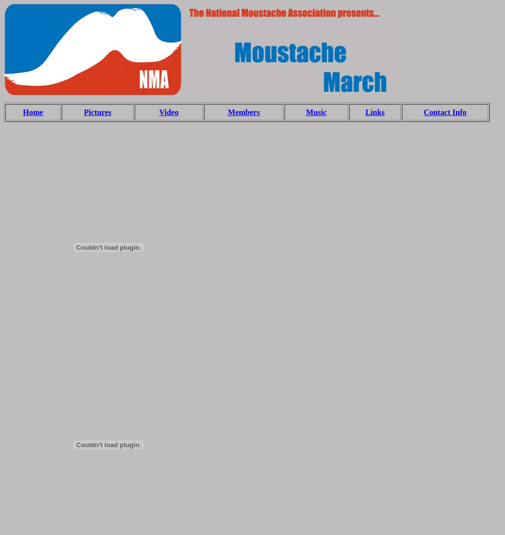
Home (33, 112)
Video (169, 112)
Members (244, 112)
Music (316, 112)
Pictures (97, 112)
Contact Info (445, 112)
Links (375, 112)
